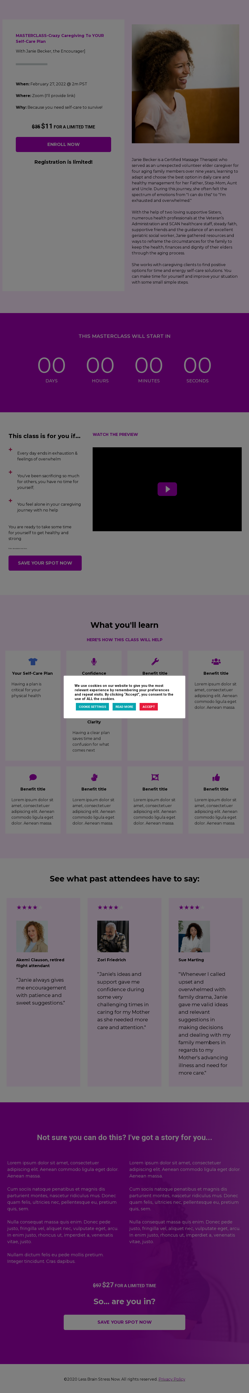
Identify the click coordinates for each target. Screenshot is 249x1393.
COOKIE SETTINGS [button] (92, 707)
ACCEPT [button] (148, 707)
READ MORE (124, 707)
